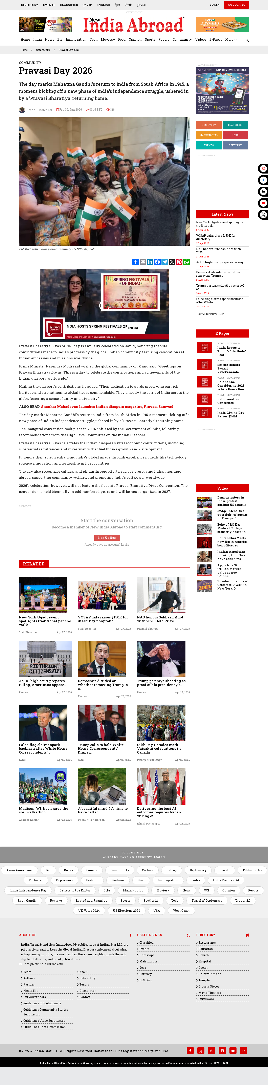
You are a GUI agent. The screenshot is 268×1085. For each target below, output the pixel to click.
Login (214, 4)
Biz (60, 39)
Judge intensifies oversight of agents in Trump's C (232, 514)
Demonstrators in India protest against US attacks (231, 501)
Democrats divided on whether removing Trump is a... (103, 685)
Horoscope (146, 955)
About (84, 972)
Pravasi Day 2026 (69, 49)
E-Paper (215, 39)
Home (25, 39)
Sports (150, 39)
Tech (94, 39)
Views (220, 343)
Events (49, 5)
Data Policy (88, 978)
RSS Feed (145, 980)
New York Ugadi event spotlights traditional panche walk (45, 621)
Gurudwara (206, 999)
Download (233, 343)
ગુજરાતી (141, 5)
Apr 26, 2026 (123, 696)
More (231, 39)
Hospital (205, 961)
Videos (200, 39)
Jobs (235, 135)
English (103, 5)
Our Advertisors (34, 997)
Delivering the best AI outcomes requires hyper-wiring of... (159, 812)
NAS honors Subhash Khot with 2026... (218, 250)
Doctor (203, 968)
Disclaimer (88, 991)
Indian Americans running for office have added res (231, 555)
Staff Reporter (28, 632)
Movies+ (108, 39)
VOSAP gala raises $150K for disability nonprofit (103, 619)
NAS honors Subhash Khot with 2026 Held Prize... (160, 619)
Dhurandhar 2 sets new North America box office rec (232, 541)
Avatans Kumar (29, 819)
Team (27, 972)
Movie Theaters (210, 993)
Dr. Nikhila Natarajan (91, 819)
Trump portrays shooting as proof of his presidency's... (161, 683)
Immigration (76, 39)
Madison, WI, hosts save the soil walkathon (43, 810)
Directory (29, 5)
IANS (22, 759)
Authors (29, 978)
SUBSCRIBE (236, 4)
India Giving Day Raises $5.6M (230, 414)
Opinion (135, 39)
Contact (85, 997)
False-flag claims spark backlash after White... (219, 300)
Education (206, 949)
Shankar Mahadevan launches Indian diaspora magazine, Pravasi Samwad (107, 406)
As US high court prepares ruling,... (220, 262)
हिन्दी (117, 5)
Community (182, 39)
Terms (84, 984)
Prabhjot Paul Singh (149, 759)
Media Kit (30, 991)
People (163, 39)
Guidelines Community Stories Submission (45, 1012)
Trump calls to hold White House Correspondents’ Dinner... (101, 748)
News (49, 39)
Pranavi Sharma (147, 628)
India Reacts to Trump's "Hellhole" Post (231, 351)
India (37, 39)
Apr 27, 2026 (64, 632)
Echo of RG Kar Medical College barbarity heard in (231, 528)
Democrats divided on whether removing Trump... (218, 273)
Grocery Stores (209, 986)
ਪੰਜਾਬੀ (128, 5)
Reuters (23, 692)
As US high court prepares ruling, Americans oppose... (43, 683)
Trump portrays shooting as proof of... (220, 287)
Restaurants (207, 942)
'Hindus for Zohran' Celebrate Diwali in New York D (232, 584)
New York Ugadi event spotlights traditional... (219, 223)
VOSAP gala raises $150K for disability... (216, 237)
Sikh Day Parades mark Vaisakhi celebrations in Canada (159, 748)
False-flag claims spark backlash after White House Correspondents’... (43, 748)
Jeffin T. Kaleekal (35, 110)
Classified (69, 5)
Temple (204, 980)
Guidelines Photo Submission (44, 1027)
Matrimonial (209, 135)
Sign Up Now (107, 538)
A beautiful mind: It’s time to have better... (103, 810)
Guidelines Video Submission (44, 1021)
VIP (87, 5)
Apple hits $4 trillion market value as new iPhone (229, 570)
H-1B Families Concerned (228, 401)
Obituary (235, 145)
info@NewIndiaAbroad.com (43, 964)
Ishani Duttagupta (148, 823)
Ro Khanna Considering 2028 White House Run (231, 385)
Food (122, 39)
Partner (29, 984)
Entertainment (210, 974)
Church (204, 955)
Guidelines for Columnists (42, 1003)
